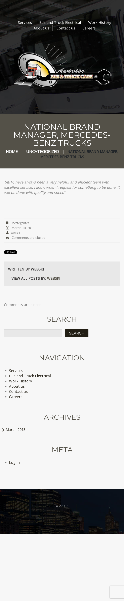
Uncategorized (42, 151)
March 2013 (16, 429)
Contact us (65, 28)
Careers (89, 28)
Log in (14, 462)
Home (12, 151)
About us (41, 28)
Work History (99, 22)
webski (15, 233)
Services (25, 22)
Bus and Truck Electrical (60, 22)
